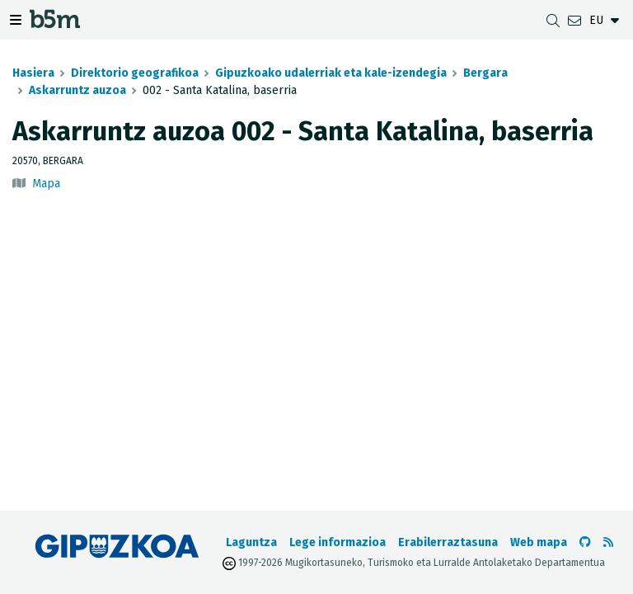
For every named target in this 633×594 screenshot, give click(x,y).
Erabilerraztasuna (448, 542)
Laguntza (251, 542)
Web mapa (538, 542)
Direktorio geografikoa (135, 73)
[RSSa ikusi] (608, 542)
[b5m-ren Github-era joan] (585, 542)
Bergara (485, 73)
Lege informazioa (337, 542)
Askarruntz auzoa (77, 90)
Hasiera (33, 73)
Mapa (46, 184)
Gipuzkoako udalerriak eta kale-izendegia (331, 73)
